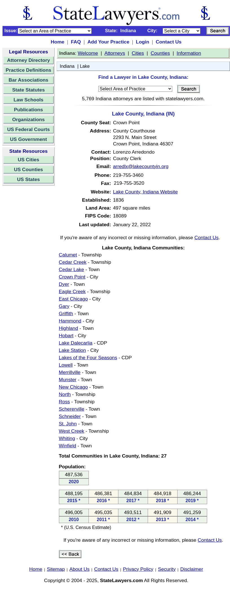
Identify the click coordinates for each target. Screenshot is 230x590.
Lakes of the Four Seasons (88, 357)
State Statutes (28, 90)
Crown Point (72, 277)
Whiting (67, 438)
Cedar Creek (73, 262)
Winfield (67, 446)
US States (28, 179)
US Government (28, 139)
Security (167, 569)
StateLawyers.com (121, 580)
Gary (64, 306)
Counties (160, 53)
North (65, 394)
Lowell (66, 365)
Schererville (72, 409)
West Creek (71, 431)
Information (189, 53)
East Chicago (73, 299)
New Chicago (73, 387)
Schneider (70, 416)
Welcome (88, 53)
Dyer (64, 284)
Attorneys (114, 53)
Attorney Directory (28, 60)
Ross (64, 401)
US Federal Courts (28, 129)
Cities (138, 53)
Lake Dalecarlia (75, 343)
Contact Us (168, 42)
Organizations (28, 119)
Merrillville (70, 372)
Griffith (66, 313)
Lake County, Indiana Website (145, 192)
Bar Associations (28, 80)
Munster (68, 379)
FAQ (76, 42)
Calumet (68, 255)
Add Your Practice (108, 42)
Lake (85, 66)
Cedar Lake (71, 269)
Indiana (67, 66)
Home (57, 42)
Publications (28, 109)
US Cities (28, 159)
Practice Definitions (28, 70)
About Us (79, 569)
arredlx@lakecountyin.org (141, 166)
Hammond (70, 321)
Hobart (66, 335)
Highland (68, 328)
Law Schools (28, 100)
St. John (68, 423)
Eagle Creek (72, 291)
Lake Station (72, 350)
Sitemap (56, 569)
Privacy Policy (138, 569)
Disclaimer (191, 569)
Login (142, 42)
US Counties (28, 169)
